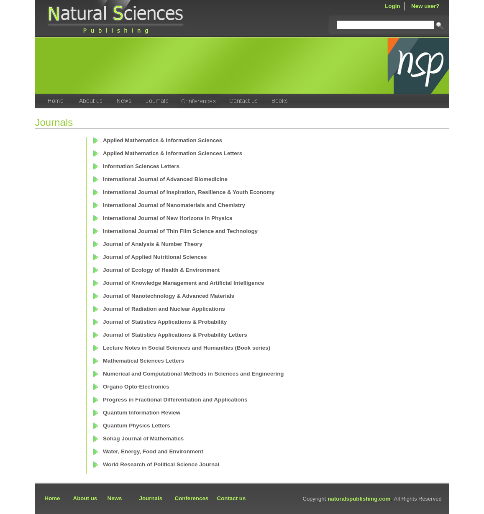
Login (392, 6)
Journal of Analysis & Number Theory (152, 244)
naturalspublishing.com (359, 499)
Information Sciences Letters (141, 166)
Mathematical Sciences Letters (143, 361)
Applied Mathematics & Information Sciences (162, 140)
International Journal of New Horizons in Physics (168, 218)
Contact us (231, 498)
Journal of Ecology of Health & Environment (161, 270)
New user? (425, 6)
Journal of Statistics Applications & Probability (165, 322)
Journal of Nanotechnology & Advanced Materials (168, 296)
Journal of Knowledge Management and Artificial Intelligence (183, 283)
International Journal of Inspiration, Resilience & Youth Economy (189, 192)
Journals (151, 498)
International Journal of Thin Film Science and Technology (180, 231)
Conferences (192, 498)
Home (52, 498)
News (115, 498)
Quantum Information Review (141, 412)
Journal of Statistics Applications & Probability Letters (175, 335)
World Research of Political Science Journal (161, 464)
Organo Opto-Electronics (136, 387)
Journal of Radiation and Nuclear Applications (164, 309)
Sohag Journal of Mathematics (143, 438)
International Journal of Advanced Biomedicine (165, 179)
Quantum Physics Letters (136, 425)
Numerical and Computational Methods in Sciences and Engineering (193, 374)
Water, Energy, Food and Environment (153, 451)
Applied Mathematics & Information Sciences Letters (172, 153)
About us (85, 498)
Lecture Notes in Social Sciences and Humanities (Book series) (186, 348)
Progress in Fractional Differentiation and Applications (175, 399)
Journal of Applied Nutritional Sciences (155, 257)
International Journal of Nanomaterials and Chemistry (174, 205)
